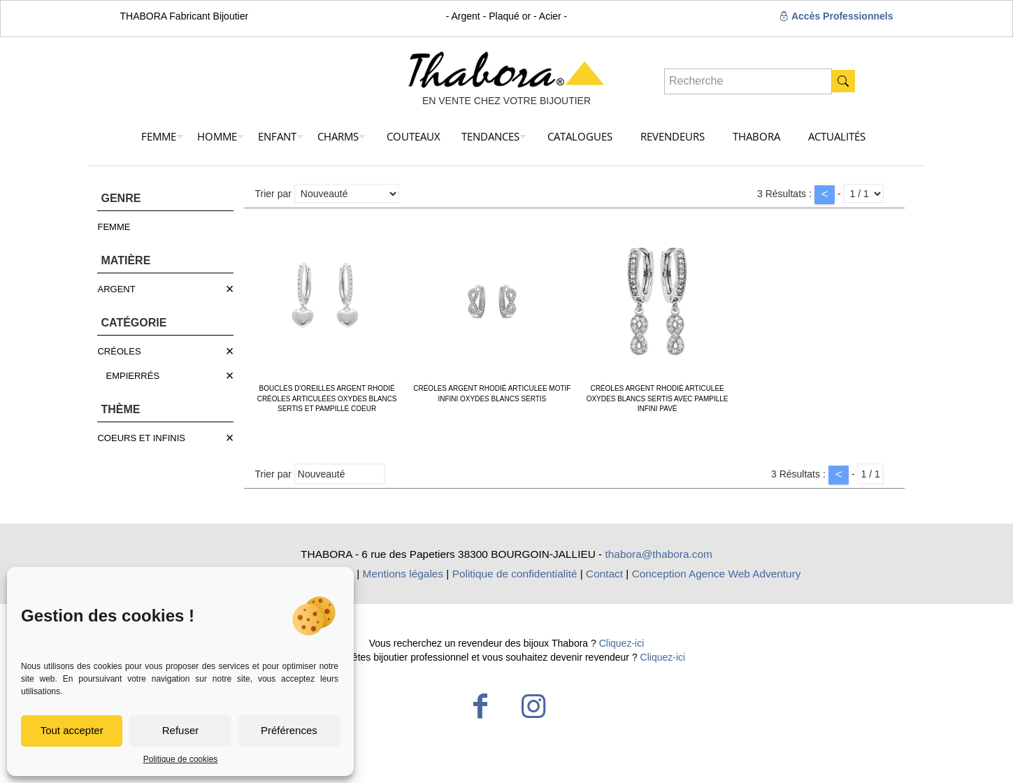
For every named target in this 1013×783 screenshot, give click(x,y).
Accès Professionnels (836, 16)
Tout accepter (72, 730)
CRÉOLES (119, 351)
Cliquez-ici (622, 643)
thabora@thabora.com (658, 554)
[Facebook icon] (480, 706)
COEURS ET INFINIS (141, 438)
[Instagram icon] (533, 706)
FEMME (113, 227)
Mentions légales (403, 574)
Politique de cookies (180, 759)
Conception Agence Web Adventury (716, 574)
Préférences (289, 730)
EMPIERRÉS (132, 376)
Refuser (180, 730)
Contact (604, 574)
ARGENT (116, 289)
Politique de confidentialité (514, 574)
